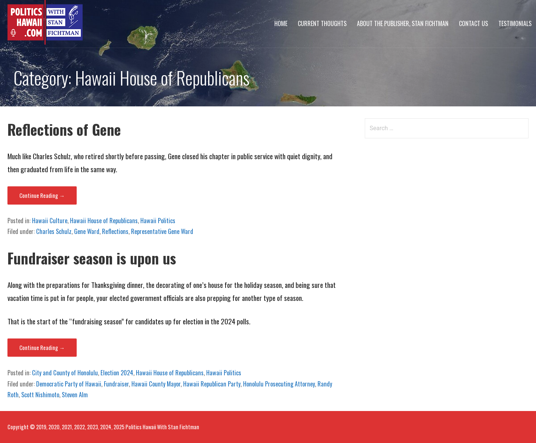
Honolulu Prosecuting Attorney (279, 383)
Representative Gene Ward (162, 231)
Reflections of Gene (64, 129)
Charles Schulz (53, 231)
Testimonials (515, 23)
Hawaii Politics (157, 220)
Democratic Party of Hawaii (68, 383)
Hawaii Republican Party (211, 383)
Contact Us (473, 23)
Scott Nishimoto (40, 394)
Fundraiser (116, 383)
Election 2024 (116, 372)
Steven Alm (75, 394)
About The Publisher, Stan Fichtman (403, 23)
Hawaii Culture (49, 220)
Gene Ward (86, 231)
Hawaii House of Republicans (104, 220)
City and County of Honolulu (65, 372)
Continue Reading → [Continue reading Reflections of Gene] (42, 195)
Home (280, 23)
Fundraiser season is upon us (91, 258)
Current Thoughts (322, 23)
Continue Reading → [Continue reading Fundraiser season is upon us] (42, 347)
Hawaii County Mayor (156, 383)
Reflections (115, 231)
